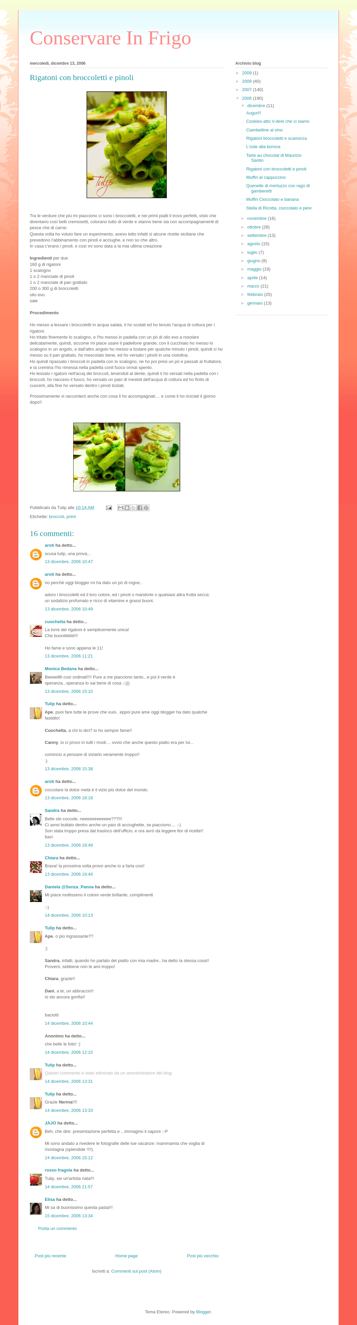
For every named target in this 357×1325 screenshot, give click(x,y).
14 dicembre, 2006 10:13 (69, 915)
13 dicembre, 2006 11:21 (69, 655)
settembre (257, 235)
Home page (126, 1255)
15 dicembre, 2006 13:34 (69, 1215)
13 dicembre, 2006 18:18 (69, 797)
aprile (253, 277)
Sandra (52, 810)
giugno (254, 260)
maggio (255, 269)
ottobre (254, 227)
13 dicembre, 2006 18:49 (69, 845)
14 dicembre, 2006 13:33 (69, 1110)
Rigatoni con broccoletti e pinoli (276, 168)
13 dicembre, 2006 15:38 (69, 768)
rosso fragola (58, 1170)
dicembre (256, 105)
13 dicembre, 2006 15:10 (69, 691)
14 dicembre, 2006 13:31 (69, 1081)
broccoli (56, 516)
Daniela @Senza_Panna (69, 886)
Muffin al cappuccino (265, 177)
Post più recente (50, 1255)
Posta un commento (57, 1228)
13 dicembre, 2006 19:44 (69, 874)
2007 (247, 89)
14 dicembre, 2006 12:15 (69, 1052)
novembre (257, 218)
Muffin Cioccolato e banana (272, 199)
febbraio (255, 294)
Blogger (203, 1311)
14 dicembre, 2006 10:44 (69, 1023)
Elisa (50, 1199)
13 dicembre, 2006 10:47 (69, 561)
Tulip (50, 703)
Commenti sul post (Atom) (136, 1271)
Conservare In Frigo (110, 38)
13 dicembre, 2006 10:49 (69, 608)
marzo (254, 286)
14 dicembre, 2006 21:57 (69, 1186)
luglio (253, 252)
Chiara (51, 857)
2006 (247, 98)
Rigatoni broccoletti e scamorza (276, 138)
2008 (247, 81)
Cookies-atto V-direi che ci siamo (277, 121)
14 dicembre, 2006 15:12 (69, 1157)
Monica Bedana (61, 668)
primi (71, 516)
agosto (254, 243)
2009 (247, 72)
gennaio (255, 303)
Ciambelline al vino (264, 129)
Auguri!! (253, 112)
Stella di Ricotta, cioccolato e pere (279, 207)
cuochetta (55, 621)
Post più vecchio (203, 1255)
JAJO (50, 1123)
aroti (49, 545)
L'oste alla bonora (263, 146)
